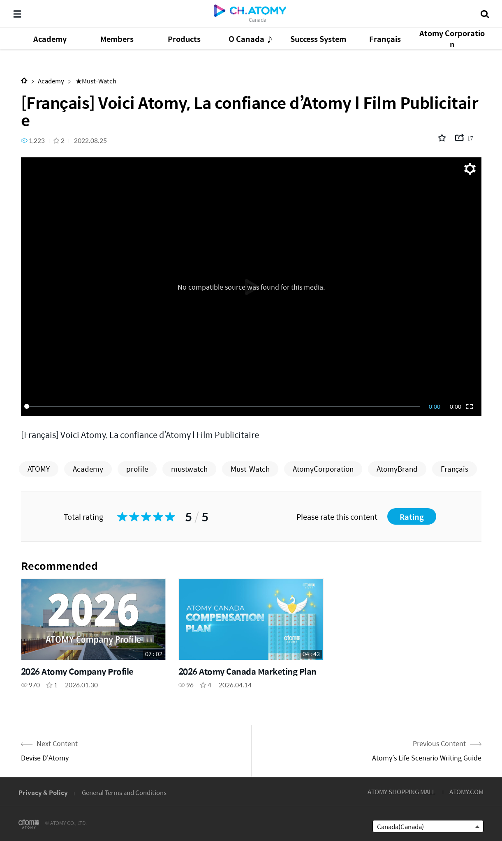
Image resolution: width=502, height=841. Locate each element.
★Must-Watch (95, 80)
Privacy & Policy (43, 792)
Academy (51, 80)
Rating (412, 516)
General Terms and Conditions (124, 792)
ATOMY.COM (466, 791)
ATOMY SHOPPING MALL (401, 791)
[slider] (223, 406)
